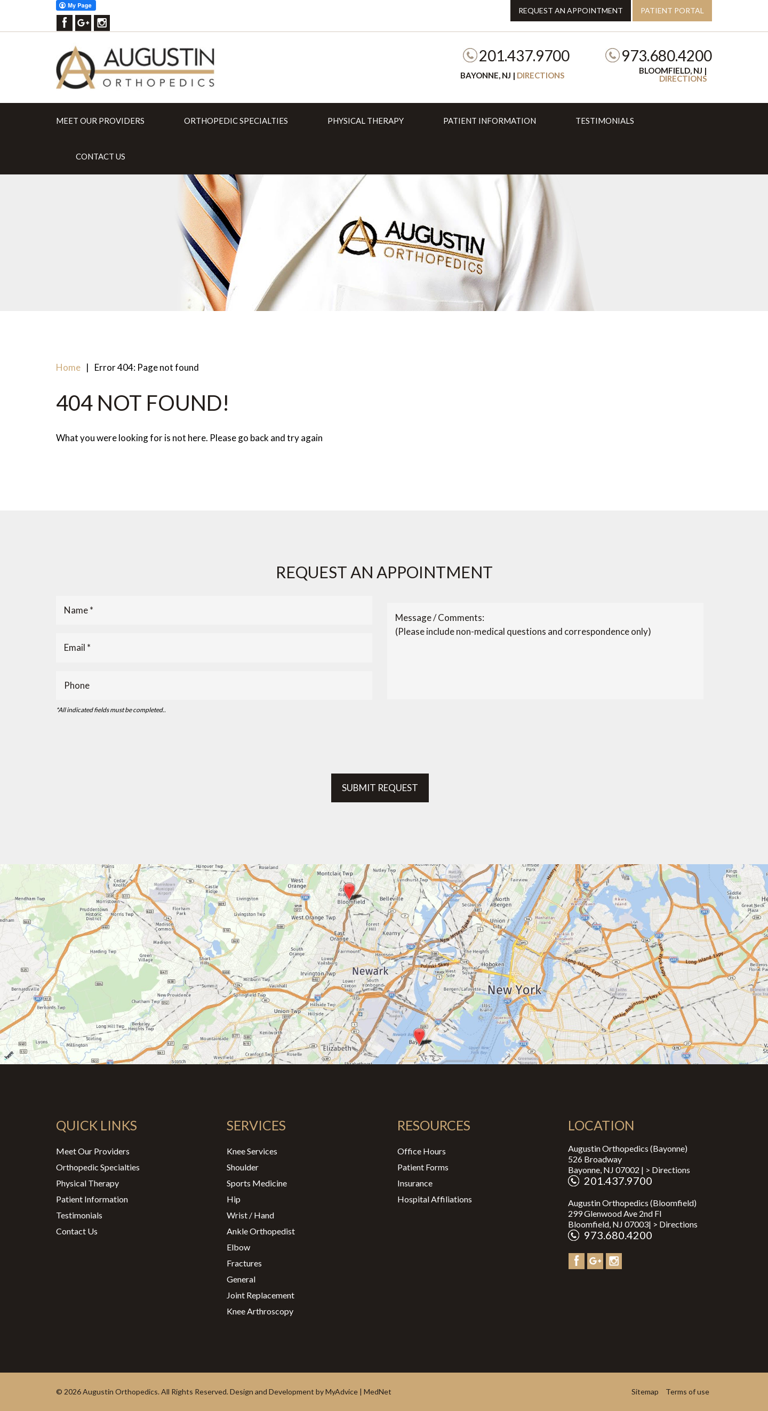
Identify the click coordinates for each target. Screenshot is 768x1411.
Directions (540, 75)
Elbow (238, 1247)
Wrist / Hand (250, 1215)
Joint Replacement (260, 1295)
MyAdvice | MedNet (358, 1391)
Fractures (244, 1263)
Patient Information (489, 120)
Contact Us (100, 156)
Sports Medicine (257, 1183)
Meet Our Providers (100, 120)
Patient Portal (672, 10)
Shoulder (243, 1167)
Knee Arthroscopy (260, 1311)
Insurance (415, 1183)
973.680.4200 (666, 55)
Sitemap (645, 1391)
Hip (234, 1199)
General (241, 1279)
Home (68, 367)
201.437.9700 (524, 55)
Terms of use (687, 1391)
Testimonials (604, 120)
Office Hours (421, 1151)
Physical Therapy (365, 120)
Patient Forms (423, 1167)
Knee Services (252, 1151)
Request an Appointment (570, 10)
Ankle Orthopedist (261, 1231)
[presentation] (137, 744)
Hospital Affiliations (434, 1199)
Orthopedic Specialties (236, 120)
